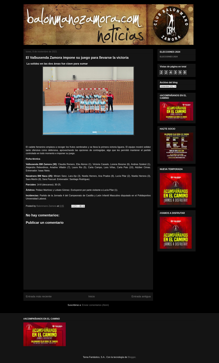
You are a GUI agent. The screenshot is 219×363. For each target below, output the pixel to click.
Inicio (91, 296)
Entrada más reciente (39, 296)
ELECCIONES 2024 (169, 56)
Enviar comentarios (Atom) (95, 305)
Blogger (131, 357)
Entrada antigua (141, 296)
